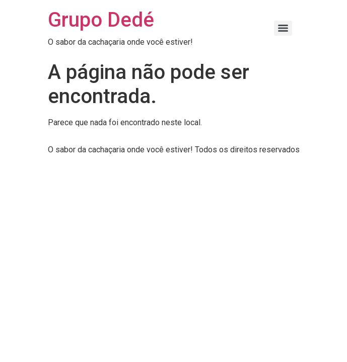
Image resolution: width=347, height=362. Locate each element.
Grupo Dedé (101, 20)
